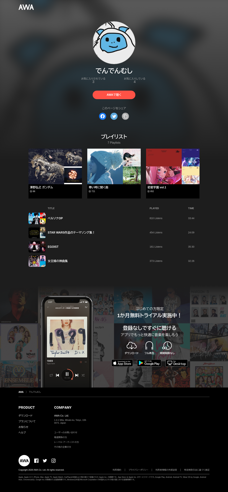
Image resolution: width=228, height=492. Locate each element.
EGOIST (53, 246)
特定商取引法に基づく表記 (196, 470)
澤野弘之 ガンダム (41, 187)
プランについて (27, 421)
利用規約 (117, 470)
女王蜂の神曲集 (58, 261)
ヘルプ (22, 432)
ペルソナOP (55, 218)
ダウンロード (25, 415)
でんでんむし (35, 392)
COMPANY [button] (62, 407)
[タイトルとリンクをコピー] (125, 116)
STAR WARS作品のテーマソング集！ (71, 232)
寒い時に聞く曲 (98, 187)
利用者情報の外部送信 (166, 470)
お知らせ (23, 427)
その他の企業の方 (62, 447)
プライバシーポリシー (138, 470)
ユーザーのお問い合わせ (65, 432)
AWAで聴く (114, 94)
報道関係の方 (60, 437)
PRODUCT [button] (27, 407)
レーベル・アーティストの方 (66, 442)
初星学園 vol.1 (156, 187)
